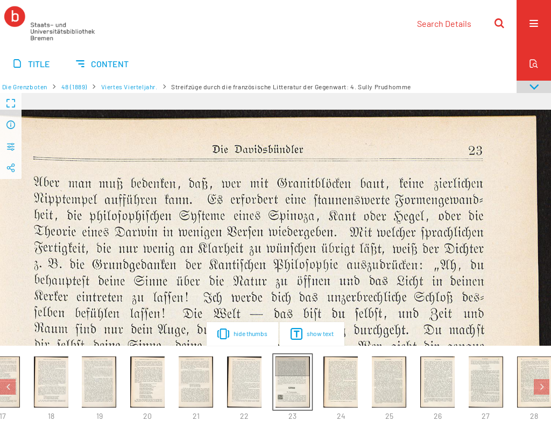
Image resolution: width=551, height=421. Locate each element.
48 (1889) (74, 86)
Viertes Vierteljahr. (129, 86)
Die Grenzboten (24, 86)
